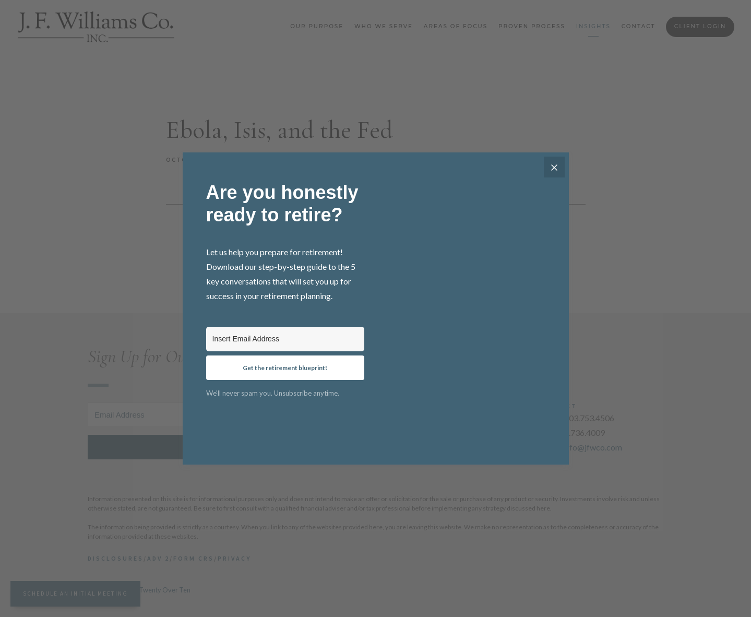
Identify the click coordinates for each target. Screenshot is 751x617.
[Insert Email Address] (285, 339)
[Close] (554, 167)
